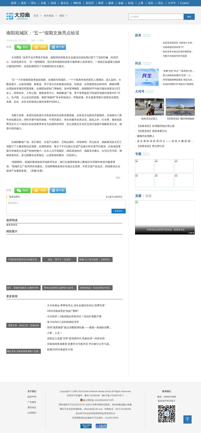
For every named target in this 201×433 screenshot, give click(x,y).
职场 (130, 3)
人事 (140, 3)
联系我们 (166, 391)
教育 (101, 3)
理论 (33, 3)
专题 (43, 3)
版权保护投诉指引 (166, 401)
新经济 (90, 3)
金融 (120, 3)
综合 (160, 3)
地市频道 (49, 15)
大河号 (172, 3)
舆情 (53, 3)
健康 (111, 3)
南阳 (61, 15)
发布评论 (118, 211)
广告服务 (31, 402)
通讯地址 (31, 407)
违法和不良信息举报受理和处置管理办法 (95, 413)
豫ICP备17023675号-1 (113, 395)
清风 (150, 3)
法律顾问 (31, 412)
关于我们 (31, 391)
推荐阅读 (12, 220)
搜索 (189, 17)
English (184, 3)
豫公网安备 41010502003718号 (97, 400)
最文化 (65, 3)
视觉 (23, 3)
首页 (35, 15)
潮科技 (77, 3)
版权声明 (31, 396)
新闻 (13, 3)
